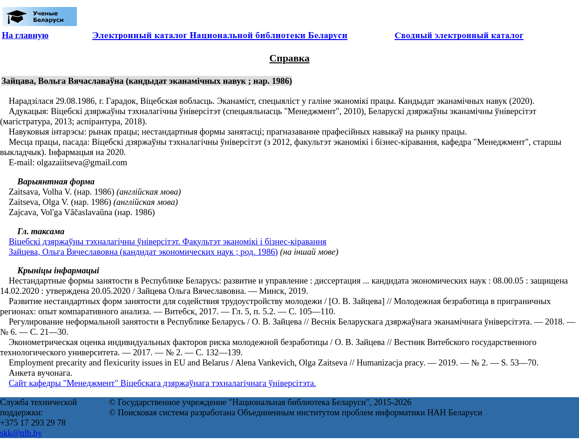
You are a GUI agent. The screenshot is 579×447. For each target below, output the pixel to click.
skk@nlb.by (21, 433)
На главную (25, 35)
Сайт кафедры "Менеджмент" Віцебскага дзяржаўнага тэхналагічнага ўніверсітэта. (162, 383)
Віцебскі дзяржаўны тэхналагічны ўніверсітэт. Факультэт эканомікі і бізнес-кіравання (168, 241)
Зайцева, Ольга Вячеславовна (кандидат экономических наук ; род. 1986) (143, 252)
